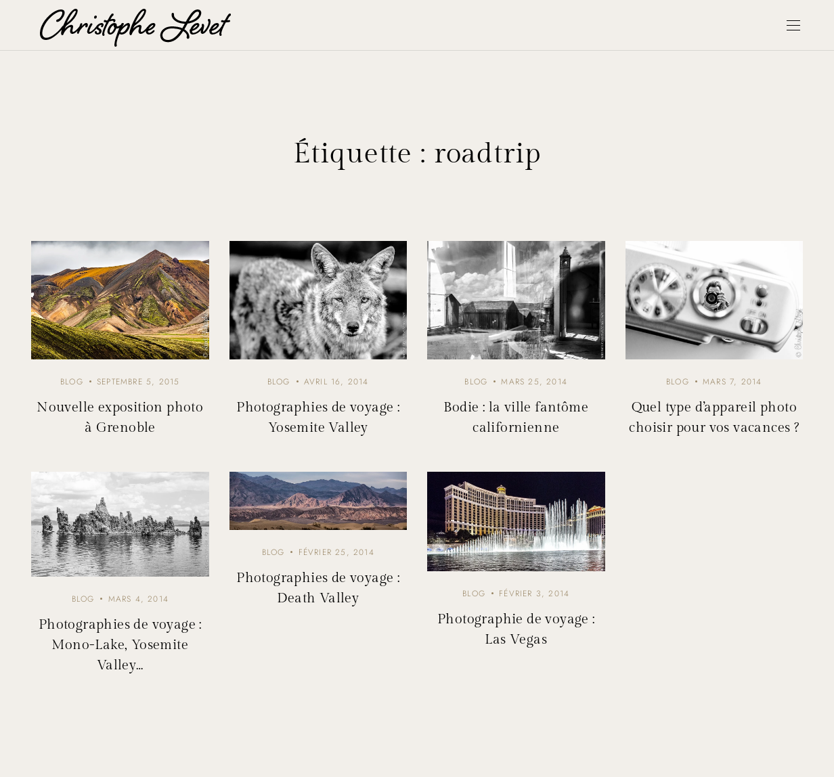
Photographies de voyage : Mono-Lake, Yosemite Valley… (120, 645)
